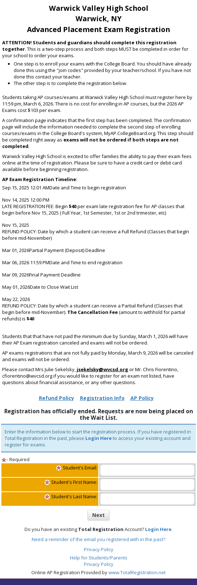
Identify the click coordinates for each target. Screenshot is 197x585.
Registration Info (102, 398)
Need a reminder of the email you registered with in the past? (98, 539)
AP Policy (142, 398)
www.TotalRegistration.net (137, 572)
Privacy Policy (98, 549)
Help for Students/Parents (98, 557)
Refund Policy (56, 398)
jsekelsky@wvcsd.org (102, 369)
